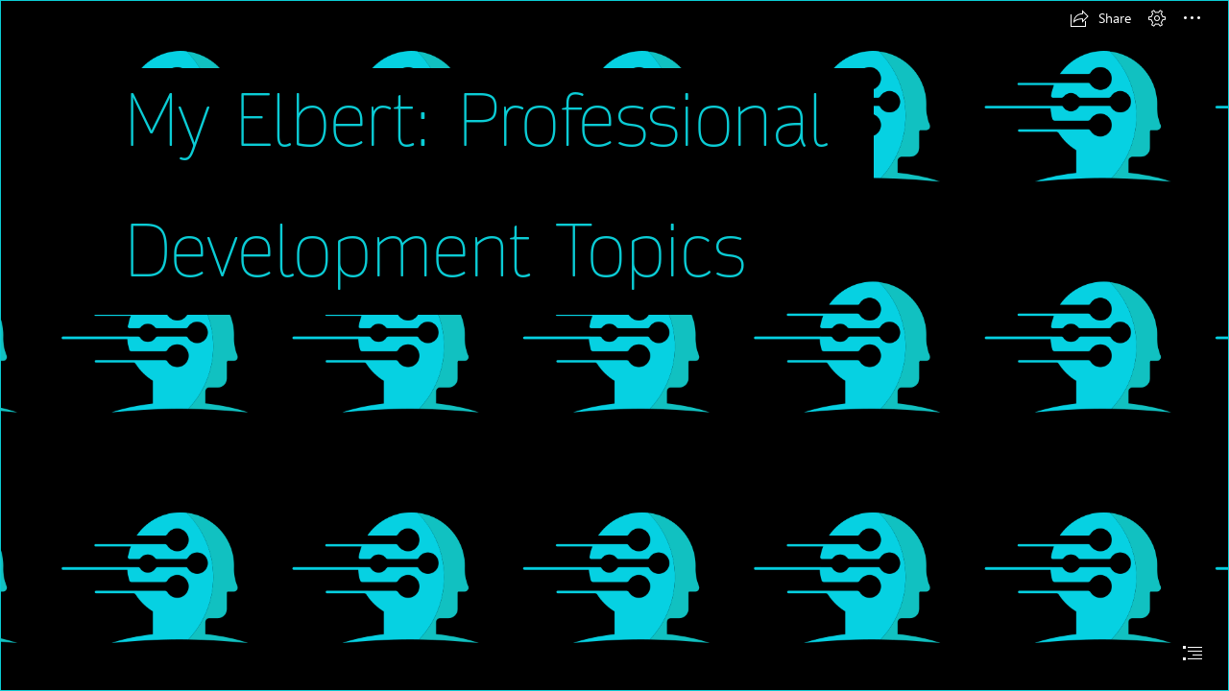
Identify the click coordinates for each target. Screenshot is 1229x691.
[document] (614, 345)
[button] (1100, 18)
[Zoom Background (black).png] (614, 345)
